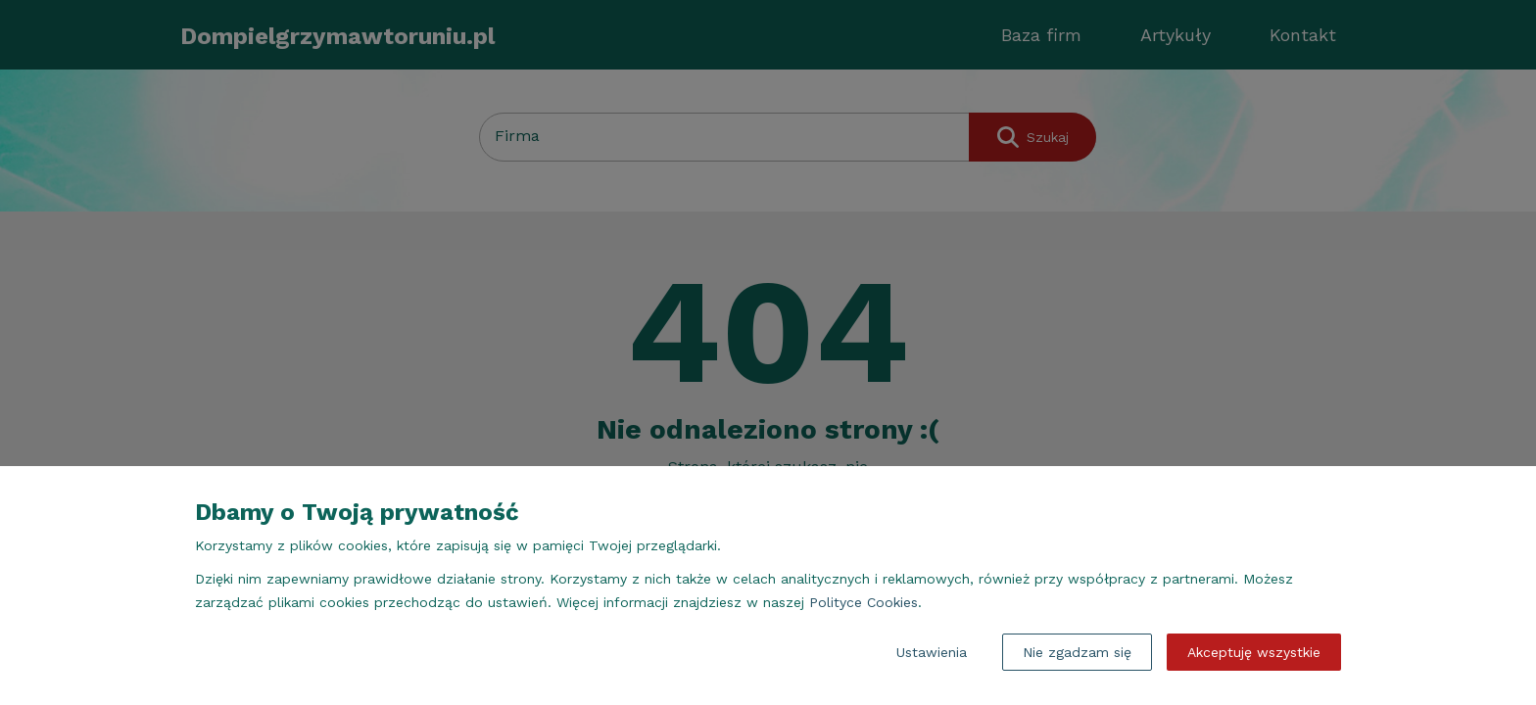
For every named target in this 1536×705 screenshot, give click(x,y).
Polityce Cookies (863, 602)
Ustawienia (931, 652)
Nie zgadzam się (1077, 652)
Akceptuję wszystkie (1253, 652)
